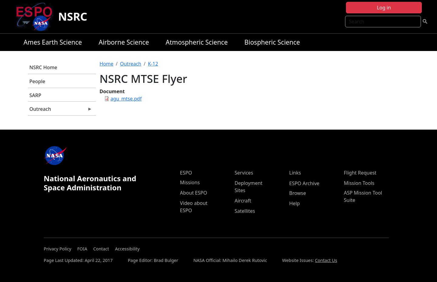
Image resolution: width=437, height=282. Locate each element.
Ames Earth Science (53, 42)
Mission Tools (359, 183)
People (37, 81)
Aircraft (243, 200)
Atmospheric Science (197, 42)
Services (244, 172)
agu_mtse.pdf (126, 98)
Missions (190, 182)
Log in (384, 7)
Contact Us (326, 260)
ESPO (186, 172)
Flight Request (360, 172)
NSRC (72, 16)
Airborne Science (124, 42)
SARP (35, 95)
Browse (297, 193)
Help (294, 203)
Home (106, 63)
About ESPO (193, 192)
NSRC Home (43, 67)
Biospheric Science (272, 42)
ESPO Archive (304, 183)
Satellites (245, 211)
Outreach (60, 110)
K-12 (153, 63)
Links (295, 172)
